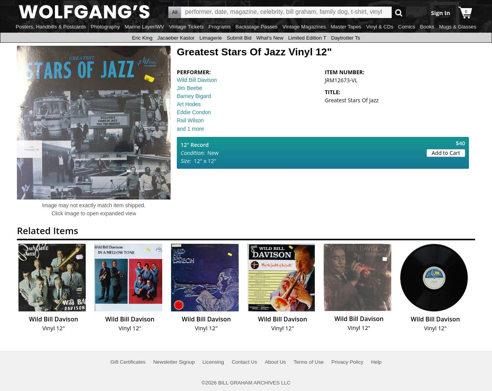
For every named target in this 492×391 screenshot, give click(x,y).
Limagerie (210, 38)
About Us (275, 362)
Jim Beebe (189, 88)
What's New (270, 38)
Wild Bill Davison (197, 80)
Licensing (213, 362)
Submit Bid (239, 38)
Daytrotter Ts (345, 38)
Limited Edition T (307, 38)
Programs (219, 27)
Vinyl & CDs (379, 27)
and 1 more (190, 129)
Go (399, 12)
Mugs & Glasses (457, 27)
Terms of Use (309, 362)
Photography (105, 27)
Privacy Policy (347, 362)
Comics (406, 27)
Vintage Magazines (304, 27)
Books (427, 27)
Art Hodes (189, 104)
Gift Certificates (127, 362)
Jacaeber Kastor (175, 38)
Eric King (142, 38)
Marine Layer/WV (144, 27)
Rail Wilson (190, 120)
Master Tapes (346, 27)
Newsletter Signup (173, 362)
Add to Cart (446, 152)
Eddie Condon (194, 112)
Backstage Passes (257, 27)
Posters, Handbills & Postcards (51, 27)
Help (376, 362)
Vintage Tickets (186, 27)
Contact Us (244, 362)
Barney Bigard (194, 96)
